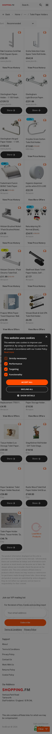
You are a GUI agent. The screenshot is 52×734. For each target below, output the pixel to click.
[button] (26, 395)
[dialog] (26, 367)
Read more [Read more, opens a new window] (9, 352)
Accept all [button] (27, 382)
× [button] (46, 337)
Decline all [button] (27, 389)
